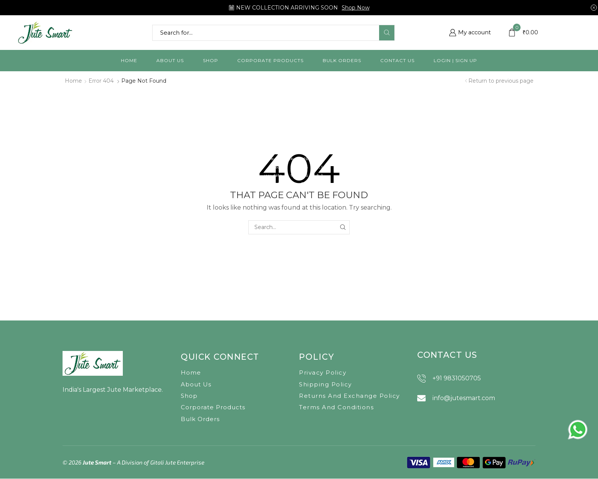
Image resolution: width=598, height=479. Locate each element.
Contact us (397, 60)
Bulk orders (342, 60)
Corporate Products (270, 60)
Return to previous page (501, 80)
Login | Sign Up (455, 60)
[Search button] (386, 32)
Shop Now (356, 7)
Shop (210, 60)
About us (170, 60)
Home (129, 60)
